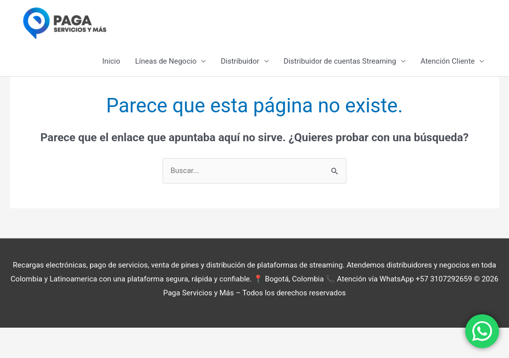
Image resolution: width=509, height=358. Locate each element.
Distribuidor (240, 61)
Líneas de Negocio (165, 61)
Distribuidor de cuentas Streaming (340, 61)
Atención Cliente (448, 61)
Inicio (111, 61)
